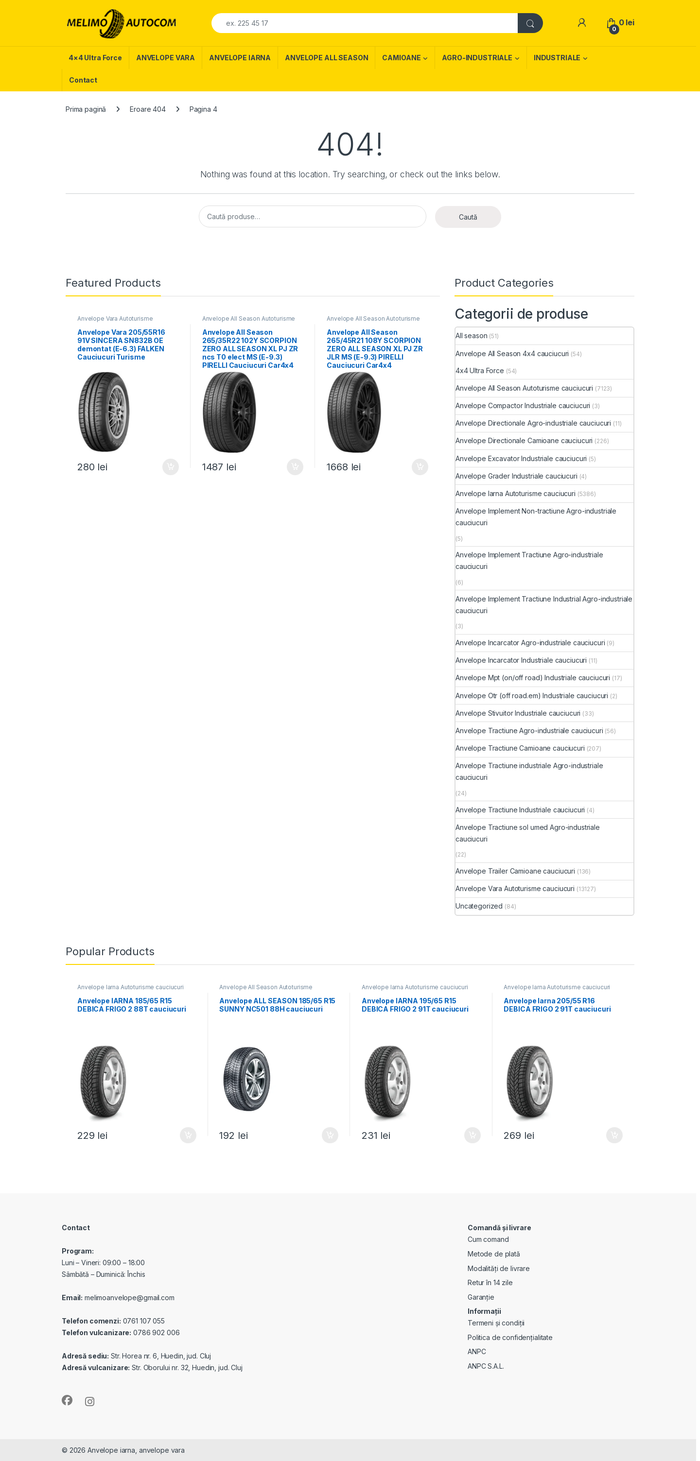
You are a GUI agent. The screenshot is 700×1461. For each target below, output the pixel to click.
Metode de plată (494, 1254)
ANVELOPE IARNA (240, 57)
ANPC (477, 1351)
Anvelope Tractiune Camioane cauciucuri (520, 748)
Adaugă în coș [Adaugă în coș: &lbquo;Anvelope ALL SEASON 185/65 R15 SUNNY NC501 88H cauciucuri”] (330, 1135)
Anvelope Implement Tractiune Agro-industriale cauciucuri (529, 560)
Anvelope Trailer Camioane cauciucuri (515, 871)
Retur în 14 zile (490, 1282)
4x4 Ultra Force (479, 370)
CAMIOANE (401, 57)
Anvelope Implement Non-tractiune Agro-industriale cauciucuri (535, 517)
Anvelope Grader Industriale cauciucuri (516, 476)
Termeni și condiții (496, 1323)
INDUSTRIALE (557, 57)
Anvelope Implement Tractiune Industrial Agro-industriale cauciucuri (543, 605)
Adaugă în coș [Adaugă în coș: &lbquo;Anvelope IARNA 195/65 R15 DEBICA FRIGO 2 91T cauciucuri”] (472, 1135)
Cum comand (488, 1239)
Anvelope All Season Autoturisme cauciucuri (249, 321)
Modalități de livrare (499, 1268)
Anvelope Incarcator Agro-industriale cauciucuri (530, 642)
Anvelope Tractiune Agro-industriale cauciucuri (529, 730)
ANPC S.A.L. (486, 1366)
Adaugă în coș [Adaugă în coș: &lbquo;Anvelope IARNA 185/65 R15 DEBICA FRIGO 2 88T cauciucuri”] (188, 1135)
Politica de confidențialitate (510, 1337)
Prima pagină (86, 109)
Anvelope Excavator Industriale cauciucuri (521, 458)
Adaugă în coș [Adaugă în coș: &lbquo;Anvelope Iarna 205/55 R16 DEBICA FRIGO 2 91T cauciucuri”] (614, 1135)
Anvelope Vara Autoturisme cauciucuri (115, 321)
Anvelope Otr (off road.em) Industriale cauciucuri (531, 695)
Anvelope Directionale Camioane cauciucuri (524, 440)
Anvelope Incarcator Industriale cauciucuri (521, 660)
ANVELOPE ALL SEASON (326, 57)
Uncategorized (479, 906)
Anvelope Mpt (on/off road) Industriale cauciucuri (532, 677)
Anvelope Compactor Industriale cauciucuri (522, 405)
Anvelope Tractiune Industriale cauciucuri (520, 810)
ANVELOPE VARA (165, 57)
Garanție (481, 1297)
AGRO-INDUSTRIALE (477, 57)
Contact (83, 80)
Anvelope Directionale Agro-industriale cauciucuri (533, 423)
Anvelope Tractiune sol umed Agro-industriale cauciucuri (527, 833)
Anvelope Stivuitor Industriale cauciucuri (517, 713)
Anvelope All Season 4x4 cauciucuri (512, 353)
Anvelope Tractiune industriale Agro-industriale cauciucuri (529, 771)
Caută (468, 217)
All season (471, 335)
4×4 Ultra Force (95, 57)
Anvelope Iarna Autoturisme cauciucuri (515, 493)
